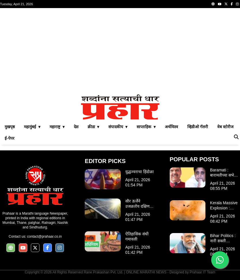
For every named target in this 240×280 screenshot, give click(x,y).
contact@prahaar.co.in (44, 236)
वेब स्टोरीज (225, 126)
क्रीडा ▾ (93, 126)
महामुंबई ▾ (32, 126)
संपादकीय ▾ (117, 126)
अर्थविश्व (171, 126)
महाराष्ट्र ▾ (57, 126)
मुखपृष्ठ (10, 126)
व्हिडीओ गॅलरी (197, 126)
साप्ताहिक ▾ (146, 126)
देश (76, 126)
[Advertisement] (120, 51)
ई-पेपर (9, 138)
